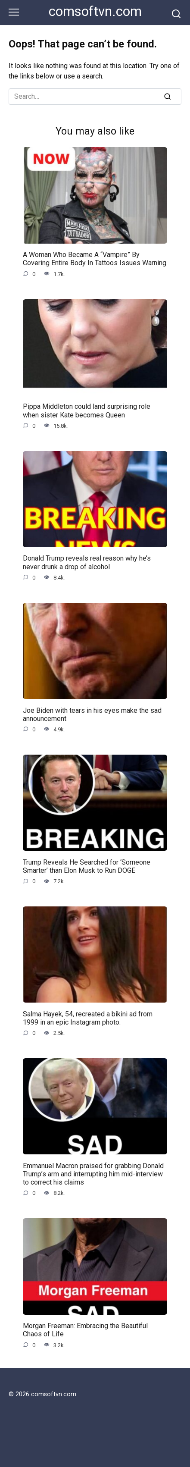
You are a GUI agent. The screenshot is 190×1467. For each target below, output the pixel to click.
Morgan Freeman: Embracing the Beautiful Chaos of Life (85, 1330)
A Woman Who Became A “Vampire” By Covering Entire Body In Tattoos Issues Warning (94, 259)
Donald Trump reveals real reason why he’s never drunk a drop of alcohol (87, 562)
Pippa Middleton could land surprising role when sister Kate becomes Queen (86, 410)
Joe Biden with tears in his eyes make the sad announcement (92, 714)
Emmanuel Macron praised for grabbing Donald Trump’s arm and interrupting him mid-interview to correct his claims (93, 1173)
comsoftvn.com (95, 11)
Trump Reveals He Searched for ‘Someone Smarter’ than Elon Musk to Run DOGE (86, 866)
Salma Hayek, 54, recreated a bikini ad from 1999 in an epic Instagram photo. (88, 1017)
